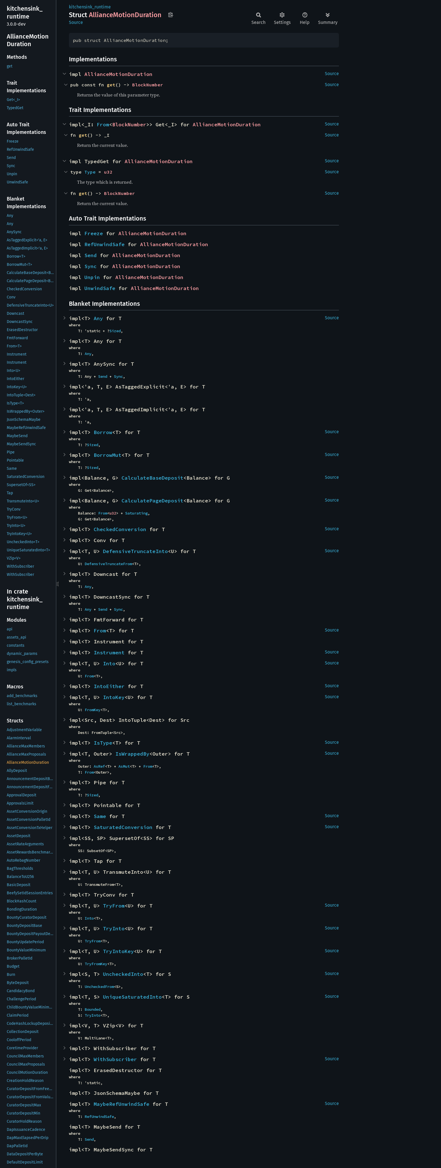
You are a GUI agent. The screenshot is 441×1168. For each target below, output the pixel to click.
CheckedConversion (120, 529)
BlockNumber (147, 84)
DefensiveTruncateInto (135, 551)
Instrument (109, 652)
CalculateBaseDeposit (152, 478)
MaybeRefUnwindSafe (121, 1104)
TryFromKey (96, 963)
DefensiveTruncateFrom (108, 563)
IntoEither (109, 686)
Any (98, 318)
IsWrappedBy (132, 754)
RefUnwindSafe (104, 244)
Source (76, 22)
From (103, 124)
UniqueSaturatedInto (132, 997)
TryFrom (114, 905)
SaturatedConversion (123, 827)
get (111, 84)
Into (109, 663)
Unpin (92, 277)
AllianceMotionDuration (118, 74)
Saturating (136, 513)
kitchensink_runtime (90, 7)
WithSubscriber (115, 1059)
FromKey (92, 709)
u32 (108, 172)
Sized (115, 330)
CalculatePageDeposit (152, 500)
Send (90, 255)
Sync (90, 266)
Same (100, 816)
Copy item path (170, 14)
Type (90, 172)
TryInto (114, 928)
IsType (103, 743)
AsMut (124, 766)
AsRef (99, 766)
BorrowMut (108, 455)
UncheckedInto (123, 974)
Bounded (92, 1009)
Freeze (93, 233)
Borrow (103, 432)
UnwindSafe (99, 288)
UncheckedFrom (99, 986)
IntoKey (114, 697)
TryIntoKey (118, 951)
